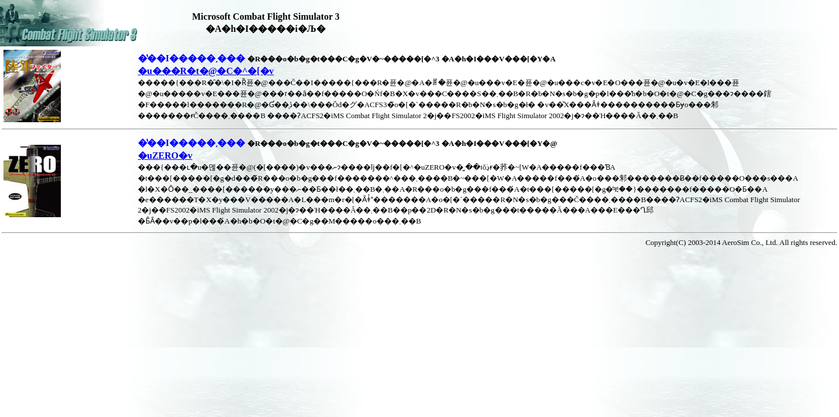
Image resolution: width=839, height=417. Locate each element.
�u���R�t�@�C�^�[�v (206, 71)
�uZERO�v (165, 155)
